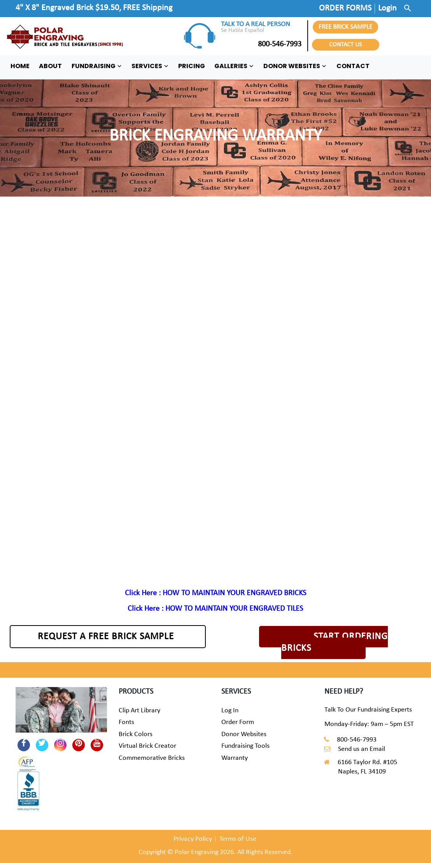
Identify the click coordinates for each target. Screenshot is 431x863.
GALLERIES (234, 66)
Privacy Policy (192, 839)
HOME (20, 66)
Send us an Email (361, 749)
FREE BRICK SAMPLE (345, 27)
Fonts (126, 722)
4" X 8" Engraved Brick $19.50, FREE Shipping (94, 8)
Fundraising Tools (245, 746)
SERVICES (150, 66)
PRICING (191, 66)
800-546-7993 (261, 44)
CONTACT (353, 66)
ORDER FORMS (345, 8)
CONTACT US (345, 45)
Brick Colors (135, 734)
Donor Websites (243, 734)
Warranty (234, 758)
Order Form (237, 722)
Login (387, 8)
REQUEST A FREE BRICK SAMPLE (106, 637)
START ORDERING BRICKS (334, 642)
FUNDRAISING (97, 66)
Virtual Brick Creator (147, 746)
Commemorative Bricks (152, 758)
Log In (229, 710)
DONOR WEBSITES (295, 66)
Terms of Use (237, 839)
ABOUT (50, 66)
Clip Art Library (139, 710)
